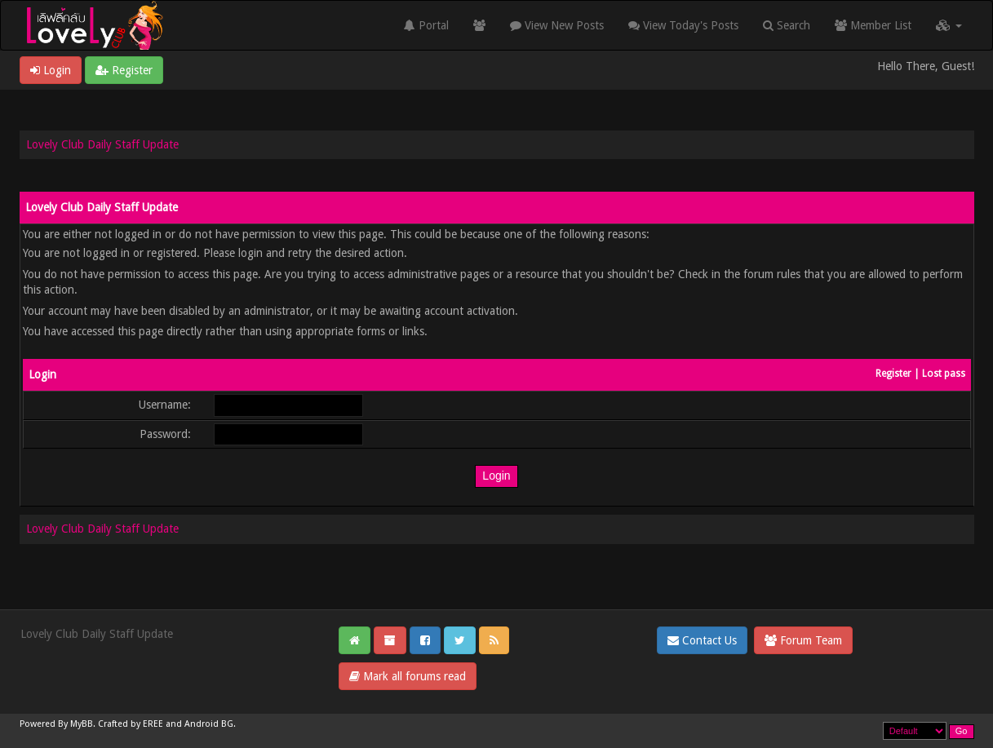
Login (50, 70)
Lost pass (943, 373)
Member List (873, 25)
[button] (949, 25)
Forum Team (803, 640)
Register (124, 70)
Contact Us (702, 640)
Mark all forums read (407, 676)
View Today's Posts (683, 25)
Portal (426, 25)
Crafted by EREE (130, 724)
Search (786, 25)
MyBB (81, 724)
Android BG (208, 724)
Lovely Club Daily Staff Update (102, 144)
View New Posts (557, 25)
